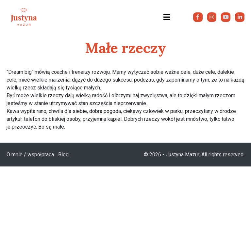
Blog (63, 154)
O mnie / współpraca (30, 154)
